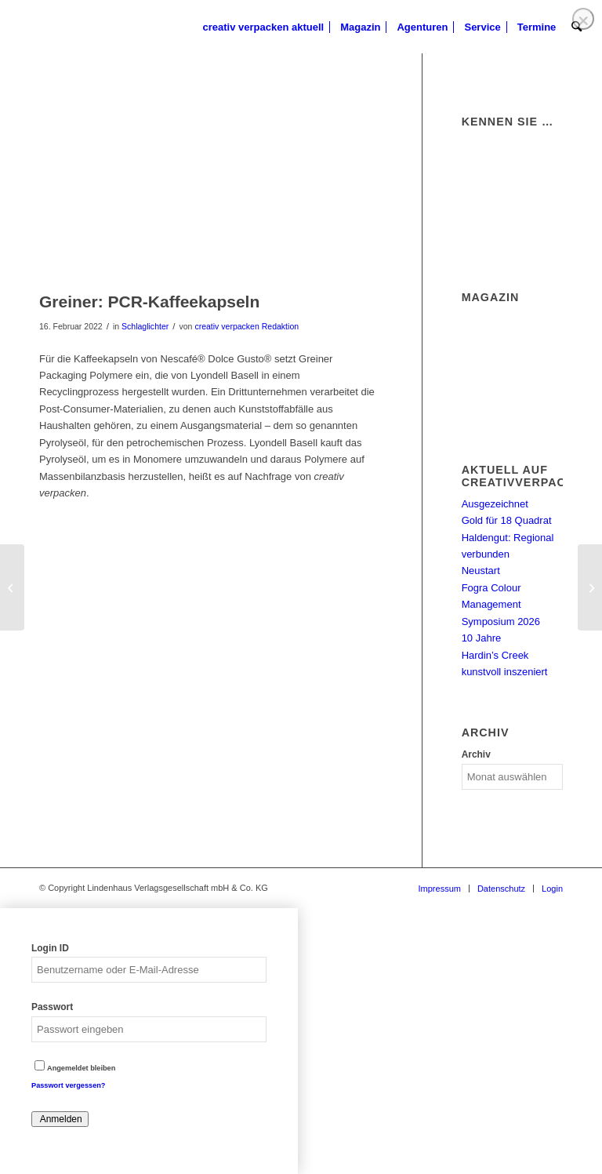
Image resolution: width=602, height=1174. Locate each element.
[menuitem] (263, 27)
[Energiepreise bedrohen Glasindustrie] (590, 587)
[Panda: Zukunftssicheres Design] (12, 587)
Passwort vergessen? (68, 1085)
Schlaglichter (145, 326)
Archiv (476, 754)
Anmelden (60, 1119)
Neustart (481, 570)
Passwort (52, 1006)
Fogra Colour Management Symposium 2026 (501, 604)
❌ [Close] (583, 20)
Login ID (50, 948)
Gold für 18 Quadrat (507, 520)
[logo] (39, 27)
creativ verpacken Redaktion (246, 326)
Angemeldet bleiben (74, 1068)
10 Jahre (482, 638)
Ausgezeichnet (495, 504)
